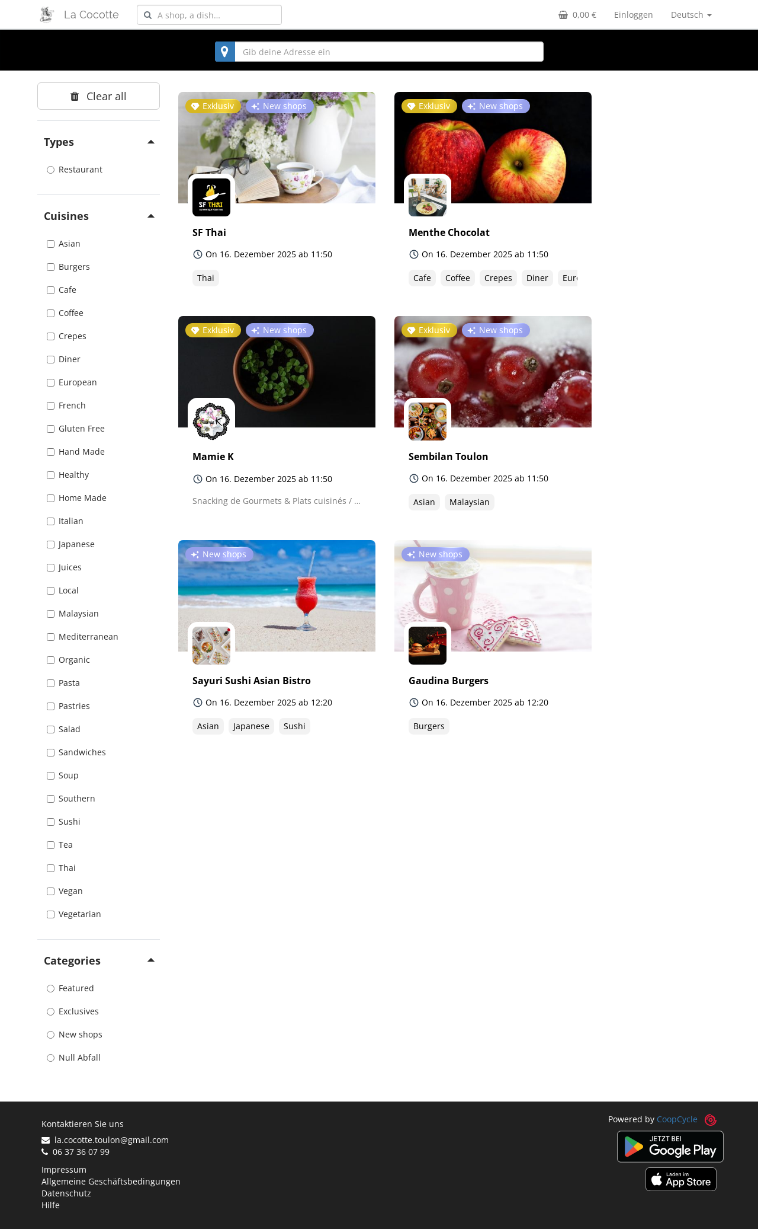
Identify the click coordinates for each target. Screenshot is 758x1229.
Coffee (65, 312)
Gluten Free (76, 428)
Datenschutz (66, 1193)
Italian (65, 520)
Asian (64, 243)
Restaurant (74, 169)
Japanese (71, 544)
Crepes (66, 335)
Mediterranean (82, 636)
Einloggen (633, 14)
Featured (70, 988)
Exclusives (73, 1011)
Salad (64, 729)
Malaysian (73, 613)
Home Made (77, 497)
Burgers (68, 266)
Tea (60, 844)
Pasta (63, 682)
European (72, 382)
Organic (68, 659)
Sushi (64, 821)
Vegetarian (74, 914)
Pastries (68, 705)
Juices (64, 567)
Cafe (61, 289)
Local (63, 590)
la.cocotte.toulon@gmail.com (105, 1139)
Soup (63, 775)
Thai (61, 867)
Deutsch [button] (691, 14)
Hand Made (76, 451)
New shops (74, 1034)
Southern (71, 798)
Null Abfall (74, 1057)
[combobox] (209, 15)
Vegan (65, 890)
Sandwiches (76, 752)
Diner (64, 359)
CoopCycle (677, 1119)
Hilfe (50, 1205)
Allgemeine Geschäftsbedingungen (111, 1181)
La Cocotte (91, 14)
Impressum (63, 1169)
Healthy (68, 474)
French (66, 405)
